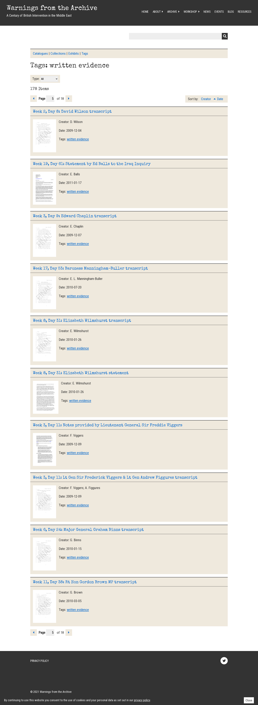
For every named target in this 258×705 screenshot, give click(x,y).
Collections (58, 53)
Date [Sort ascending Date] (220, 99)
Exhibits (73, 53)
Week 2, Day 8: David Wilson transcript (72, 112)
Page (46, 98)
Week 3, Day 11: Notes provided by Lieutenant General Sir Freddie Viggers (107, 425)
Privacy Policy (39, 661)
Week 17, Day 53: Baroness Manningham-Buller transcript (90, 269)
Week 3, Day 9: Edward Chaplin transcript (75, 216)
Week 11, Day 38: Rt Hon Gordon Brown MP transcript (85, 582)
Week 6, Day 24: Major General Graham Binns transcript (88, 530)
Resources (244, 11)
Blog (231, 11)
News (207, 11)
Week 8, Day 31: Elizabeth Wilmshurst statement (81, 373)
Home (145, 11)
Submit (225, 36)
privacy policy (142, 700)
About (157, 11)
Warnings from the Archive (52, 8)
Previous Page (33, 98)
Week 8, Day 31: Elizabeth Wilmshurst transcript (82, 321)
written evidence (78, 139)
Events (219, 11)
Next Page (68, 98)
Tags (84, 53)
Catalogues (40, 53)
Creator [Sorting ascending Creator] (206, 99)
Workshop (190, 11)
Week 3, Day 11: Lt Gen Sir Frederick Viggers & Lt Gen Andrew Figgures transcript (115, 478)
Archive (172, 11)
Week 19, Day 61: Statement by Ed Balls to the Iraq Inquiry (92, 164)
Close (248, 700)
